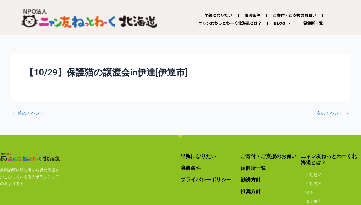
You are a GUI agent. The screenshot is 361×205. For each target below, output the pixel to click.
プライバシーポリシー (205, 179)
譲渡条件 (252, 15)
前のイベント (28, 113)
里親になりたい (218, 15)
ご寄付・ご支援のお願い (294, 15)
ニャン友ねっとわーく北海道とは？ (229, 23)
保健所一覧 (313, 23)
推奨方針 (251, 191)
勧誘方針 (251, 179)
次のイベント (332, 113)
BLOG (282, 23)
